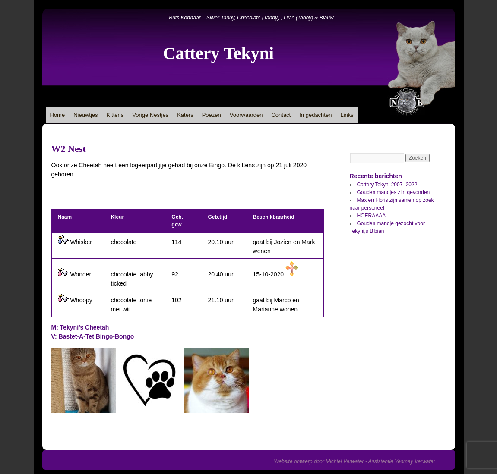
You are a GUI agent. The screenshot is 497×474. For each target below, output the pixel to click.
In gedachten (315, 115)
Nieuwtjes (85, 115)
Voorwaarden (246, 115)
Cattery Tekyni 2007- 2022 (387, 185)
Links (346, 115)
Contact (281, 115)
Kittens (115, 115)
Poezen (211, 115)
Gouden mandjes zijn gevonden (393, 192)
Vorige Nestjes (150, 115)
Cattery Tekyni (218, 53)
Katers (185, 115)
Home (57, 115)
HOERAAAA (371, 216)
